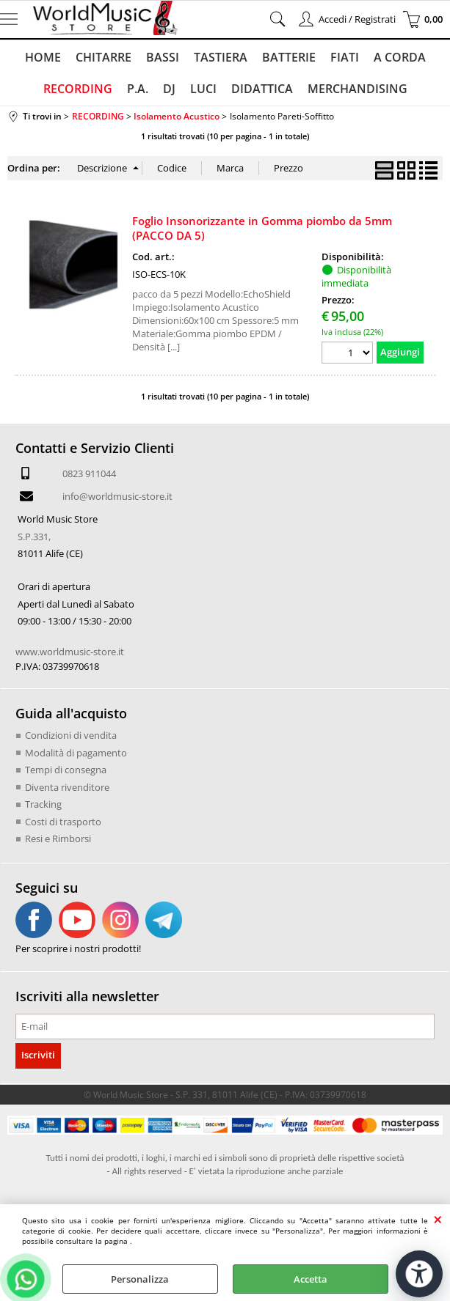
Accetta (310, 1279)
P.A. (137, 89)
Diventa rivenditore (67, 787)
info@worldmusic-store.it (117, 496)
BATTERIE (289, 57)
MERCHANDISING (357, 89)
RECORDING (77, 89)
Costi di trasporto (63, 821)
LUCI (203, 89)
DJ (169, 89)
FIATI (344, 57)
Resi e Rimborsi (58, 838)
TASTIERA (220, 57)
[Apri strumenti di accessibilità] (419, 1273)
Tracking (43, 804)
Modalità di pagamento (76, 752)
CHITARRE (103, 57)
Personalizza (140, 1279)
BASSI (162, 57)
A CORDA (400, 57)
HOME (43, 57)
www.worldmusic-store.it (69, 651)
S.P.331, (34, 536)
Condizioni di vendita (71, 735)
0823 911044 (89, 473)
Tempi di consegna (65, 769)
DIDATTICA (262, 89)
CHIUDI (438, 1219)
